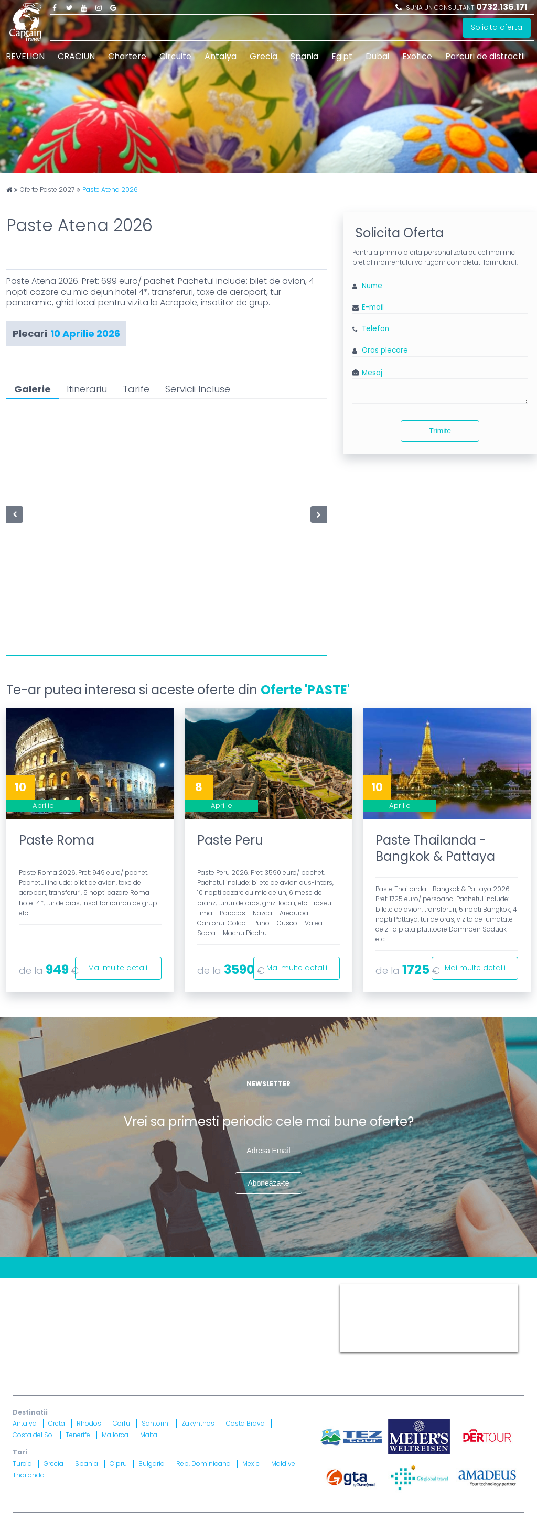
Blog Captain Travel (92, 1288)
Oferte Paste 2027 (47, 189)
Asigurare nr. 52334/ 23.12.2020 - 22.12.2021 (152, 1358)
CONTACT (30, 1288)
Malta (148, 1434)
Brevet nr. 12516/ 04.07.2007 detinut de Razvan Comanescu (255, 1346)
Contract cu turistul (172, 1288)
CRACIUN (76, 56)
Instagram (98, 7)
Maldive (283, 1463)
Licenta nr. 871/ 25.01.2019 (123, 1346)
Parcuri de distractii (485, 56)
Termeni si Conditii (293, 1288)
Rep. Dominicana (203, 1463)
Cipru (118, 1463)
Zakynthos (197, 1423)
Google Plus (113, 7)
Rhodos (89, 1423)
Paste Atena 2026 (110, 189)
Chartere (127, 56)
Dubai (377, 56)
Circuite (175, 56)
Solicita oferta (496, 28)
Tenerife (78, 1434)
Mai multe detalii (117, 967)
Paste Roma (56, 840)
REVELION (25, 56)
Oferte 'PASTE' (305, 689)
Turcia (22, 1463)
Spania (304, 56)
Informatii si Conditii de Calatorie (238, 1301)
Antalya (221, 56)
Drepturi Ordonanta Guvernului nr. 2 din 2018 (93, 1313)
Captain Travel (363, 1288)
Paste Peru (230, 840)
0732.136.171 (502, 7)
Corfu (121, 1423)
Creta (56, 1423)
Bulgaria (151, 1463)
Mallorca (115, 1434)
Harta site (233, 1288)
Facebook (54, 7)
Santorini (156, 1423)
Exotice (417, 56)
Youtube (84, 7)
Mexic (251, 1463)
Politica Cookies (41, 1301)
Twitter (69, 7)
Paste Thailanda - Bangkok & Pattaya (435, 848)
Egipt (341, 56)
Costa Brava (245, 1423)
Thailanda (29, 1475)
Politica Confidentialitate (124, 1301)
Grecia (263, 56)
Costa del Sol (33, 1434)
